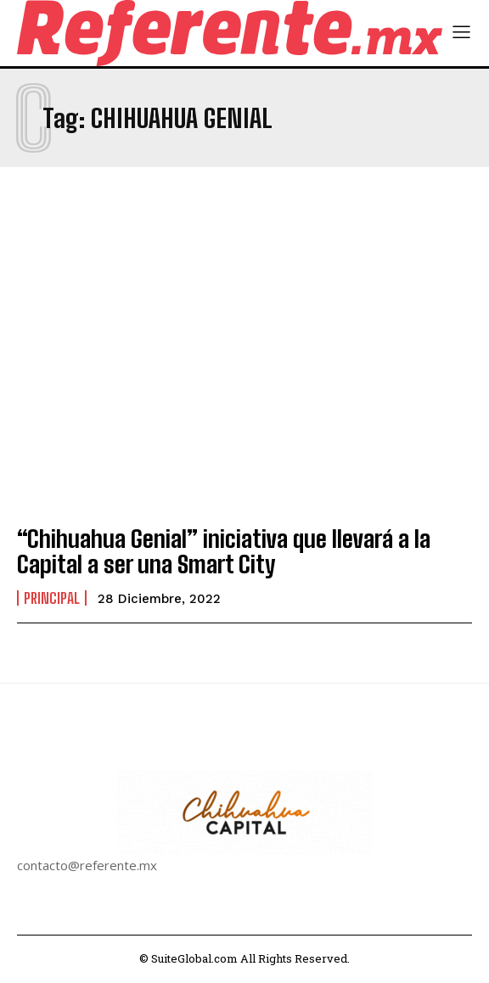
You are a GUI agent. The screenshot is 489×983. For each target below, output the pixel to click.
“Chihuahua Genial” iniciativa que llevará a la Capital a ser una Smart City (223, 551)
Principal (52, 598)
